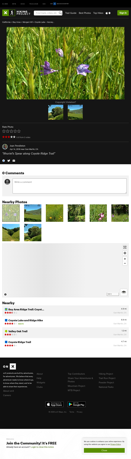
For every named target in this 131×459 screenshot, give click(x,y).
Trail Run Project (107, 378)
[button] (3, 160)
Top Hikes (98, 13)
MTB (14, 4)
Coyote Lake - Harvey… (44, 22)
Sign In (123, 12)
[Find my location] (125, 253)
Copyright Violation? (65, 102)
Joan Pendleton (17, 145)
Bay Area (17, 22)
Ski (44, 4)
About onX (8, 390)
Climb (5, 4)
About (40, 373)
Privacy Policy (115, 444)
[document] (104, 446)
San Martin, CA (31, 149)
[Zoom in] (125, 259)
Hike (23, 4)
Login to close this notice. (42, 447)
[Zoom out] (125, 263)
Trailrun (33, 4)
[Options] (123, 292)
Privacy (79, 412)
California (6, 22)
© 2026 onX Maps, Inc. (58, 412)
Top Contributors (76, 373)
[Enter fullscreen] (125, 247)
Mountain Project (76, 386)
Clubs (40, 387)
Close (104, 450)
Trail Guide (70, 13)
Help (39, 378)
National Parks (106, 387)
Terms (71, 412)
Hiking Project (106, 373)
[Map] (65, 270)
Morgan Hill (28, 22)
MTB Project (74, 390)
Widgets (41, 382)
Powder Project (106, 382)
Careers (7, 395)
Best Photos (85, 13)
